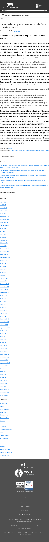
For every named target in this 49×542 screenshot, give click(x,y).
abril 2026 (3, 205)
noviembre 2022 (4, 322)
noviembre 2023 (4, 287)
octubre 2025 (4, 222)
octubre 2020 (4, 395)
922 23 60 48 (14, 526)
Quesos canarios (5, 435)
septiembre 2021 (5, 363)
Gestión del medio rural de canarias (17, 15)
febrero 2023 (4, 313)
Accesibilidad (25, 498)
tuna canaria (16, 153)
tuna (11, 153)
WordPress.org (4, 455)
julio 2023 (3, 298)
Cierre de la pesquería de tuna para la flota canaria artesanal (23, 26)
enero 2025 (3, 246)
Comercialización (5, 409)
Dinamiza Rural (4, 418)
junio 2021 (3, 371)
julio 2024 (3, 263)
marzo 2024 (3, 275)
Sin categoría (4, 438)
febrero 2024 (4, 278)
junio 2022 (3, 336)
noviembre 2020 (4, 392)
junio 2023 (3, 301)
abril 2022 (3, 342)
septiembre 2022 (5, 328)
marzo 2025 (3, 240)
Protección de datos (24, 502)
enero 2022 (3, 351)
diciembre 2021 (4, 354)
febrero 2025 (4, 243)
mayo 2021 (3, 374)
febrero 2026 (4, 211)
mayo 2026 (3, 202)
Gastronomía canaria (6, 429)
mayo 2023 (3, 304)
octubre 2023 (4, 290)
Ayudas (2, 406)
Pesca (10, 148)
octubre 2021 (4, 360)
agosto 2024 (3, 260)
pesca (43, 150)
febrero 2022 (4, 348)
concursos (3, 412)
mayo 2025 (3, 234)
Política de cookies (24, 506)
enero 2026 (3, 214)
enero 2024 (3, 281)
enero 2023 (3, 316)
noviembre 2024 (4, 252)
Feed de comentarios (6, 452)
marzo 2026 (3, 208)
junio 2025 (3, 231)
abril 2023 (3, 307)
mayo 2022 (3, 339)
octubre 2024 (4, 254)
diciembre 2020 (4, 389)
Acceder (2, 446)
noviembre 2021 (4, 357)
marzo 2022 (3, 345)
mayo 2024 (3, 269)
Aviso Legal (24, 510)
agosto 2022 (3, 331)
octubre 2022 (4, 325)
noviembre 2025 (4, 219)
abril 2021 (3, 377)
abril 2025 (3, 237)
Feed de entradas (5, 449)
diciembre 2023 (4, 284)
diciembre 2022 (4, 319)
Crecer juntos (4, 415)
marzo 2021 (3, 380)
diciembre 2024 (4, 249)
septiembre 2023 (5, 292)
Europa (2, 424)
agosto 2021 (3, 366)
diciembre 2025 (4, 216)
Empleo (2, 421)
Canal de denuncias (24, 514)
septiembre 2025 (5, 225)
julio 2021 (3, 369)
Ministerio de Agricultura (33, 150)
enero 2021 (3, 386)
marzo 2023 (3, 310)
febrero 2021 (4, 383)
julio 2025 (3, 228)
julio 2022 (3, 333)
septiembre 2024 (5, 257)
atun (24, 150)
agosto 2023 (3, 295)
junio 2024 (3, 266)
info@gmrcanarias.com (24, 521)
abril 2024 (3, 272)
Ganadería (3, 427)
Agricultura (3, 403)
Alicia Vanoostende (16, 150)
